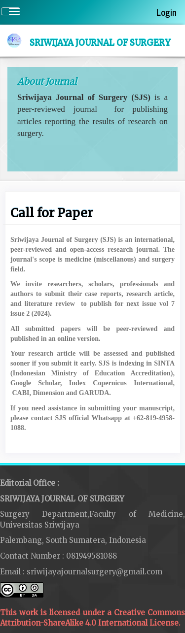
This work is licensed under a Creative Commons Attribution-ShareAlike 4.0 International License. (92, 608)
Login (166, 11)
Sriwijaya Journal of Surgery (100, 42)
